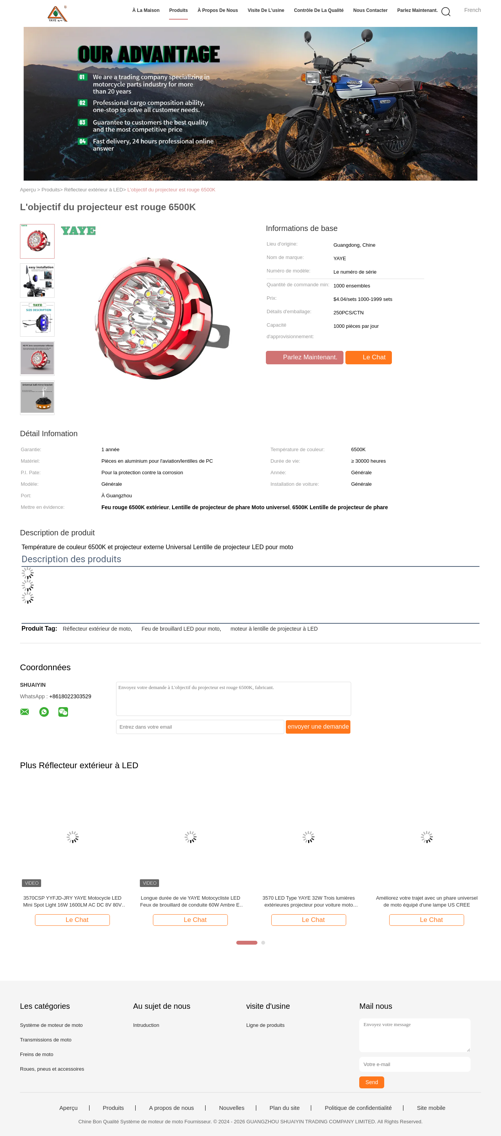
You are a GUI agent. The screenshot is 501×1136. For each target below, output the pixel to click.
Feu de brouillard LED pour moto (180, 629)
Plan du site (285, 1108)
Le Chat (369, 357)
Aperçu (69, 1108)
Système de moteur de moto (51, 1025)
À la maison (146, 10)
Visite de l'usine (266, 10)
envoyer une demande (318, 726)
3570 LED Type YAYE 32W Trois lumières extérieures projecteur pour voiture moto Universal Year (308, 901)
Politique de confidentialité (358, 1108)
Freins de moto (36, 1054)
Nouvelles (231, 1108)
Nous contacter (370, 10)
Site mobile (431, 1108)
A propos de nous (171, 1108)
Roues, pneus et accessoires (52, 1069)
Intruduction (146, 1025)
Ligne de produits (265, 1025)
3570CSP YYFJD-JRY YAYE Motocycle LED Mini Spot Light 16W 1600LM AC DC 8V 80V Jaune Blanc (72, 901)
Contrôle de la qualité (318, 10)
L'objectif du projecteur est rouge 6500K (171, 190)
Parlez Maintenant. (417, 10)
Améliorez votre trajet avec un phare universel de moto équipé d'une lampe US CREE (427, 901)
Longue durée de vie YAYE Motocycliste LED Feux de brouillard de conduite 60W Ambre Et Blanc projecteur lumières (190, 901)
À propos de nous (217, 10)
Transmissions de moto (45, 1040)
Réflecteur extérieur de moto (97, 629)
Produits (178, 10)
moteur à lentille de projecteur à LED (274, 629)
